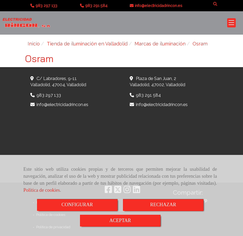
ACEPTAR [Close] (120, 220)
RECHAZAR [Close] (163, 204)
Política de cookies (41, 190)
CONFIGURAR (77, 204)
